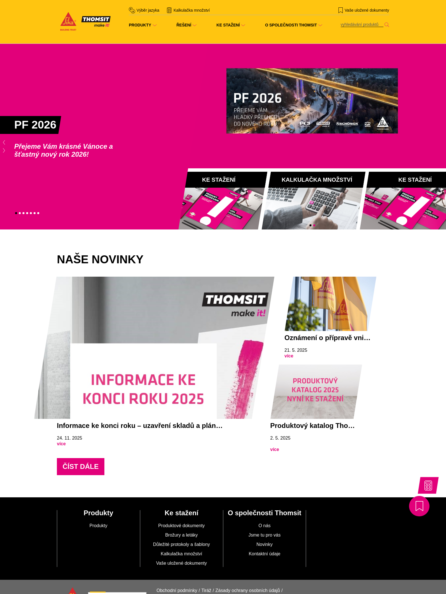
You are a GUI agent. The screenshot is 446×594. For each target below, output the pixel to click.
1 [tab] (16, 213)
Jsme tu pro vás (265, 535)
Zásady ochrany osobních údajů (247, 590)
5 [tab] (31, 213)
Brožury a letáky (181, 535)
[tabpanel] (111, 136)
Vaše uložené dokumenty (181, 563)
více (61, 443)
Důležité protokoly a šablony (181, 544)
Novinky (265, 544)
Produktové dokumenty (181, 525)
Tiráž (206, 590)
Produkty (98, 525)
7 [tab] (38, 213)
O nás (265, 525)
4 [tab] (27, 213)
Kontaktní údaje (264, 553)
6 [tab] (35, 213)
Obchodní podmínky (176, 590)
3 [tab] (23, 213)
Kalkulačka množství (181, 553)
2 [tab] (20, 213)
